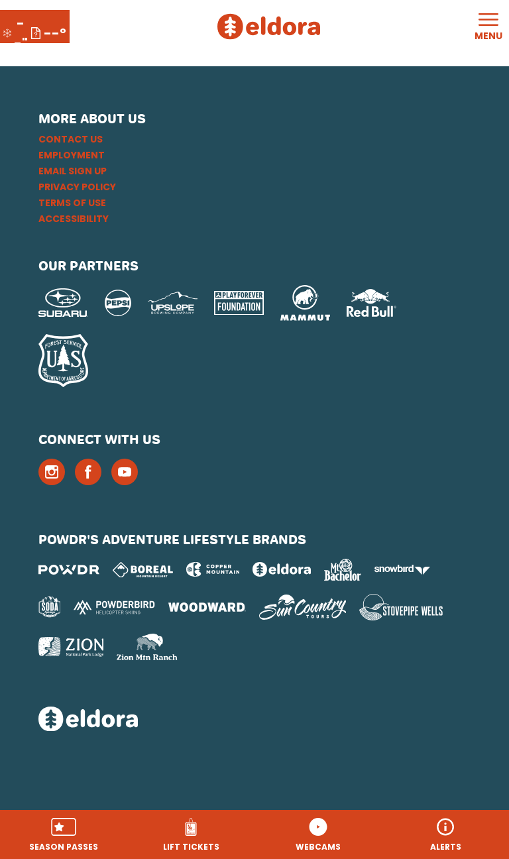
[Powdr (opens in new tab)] (68, 570)
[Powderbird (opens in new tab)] (114, 607)
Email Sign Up (72, 171)
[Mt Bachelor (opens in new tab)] (342, 570)
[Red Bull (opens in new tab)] (371, 303)
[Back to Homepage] (254, 720)
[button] (64, 834)
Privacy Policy (77, 187)
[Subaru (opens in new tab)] (63, 302)
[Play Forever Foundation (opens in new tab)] (239, 303)
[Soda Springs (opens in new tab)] (49, 607)
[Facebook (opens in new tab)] (88, 472)
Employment (71, 155)
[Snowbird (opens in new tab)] (402, 570)
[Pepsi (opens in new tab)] (118, 303)
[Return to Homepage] (268, 26)
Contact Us (70, 139)
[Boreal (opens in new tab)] (143, 569)
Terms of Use (72, 202)
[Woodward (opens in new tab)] (207, 607)
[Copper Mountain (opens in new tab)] (213, 569)
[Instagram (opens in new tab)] (51, 472)
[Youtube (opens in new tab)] (124, 472)
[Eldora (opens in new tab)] (282, 569)
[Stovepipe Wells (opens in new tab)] (401, 607)
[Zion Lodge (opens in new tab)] (71, 647)
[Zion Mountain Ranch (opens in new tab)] (147, 647)
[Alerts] (445, 834)
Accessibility (73, 218)
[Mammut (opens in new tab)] (305, 303)
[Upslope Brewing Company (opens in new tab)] (173, 303)
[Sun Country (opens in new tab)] (303, 607)
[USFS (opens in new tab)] (63, 360)
